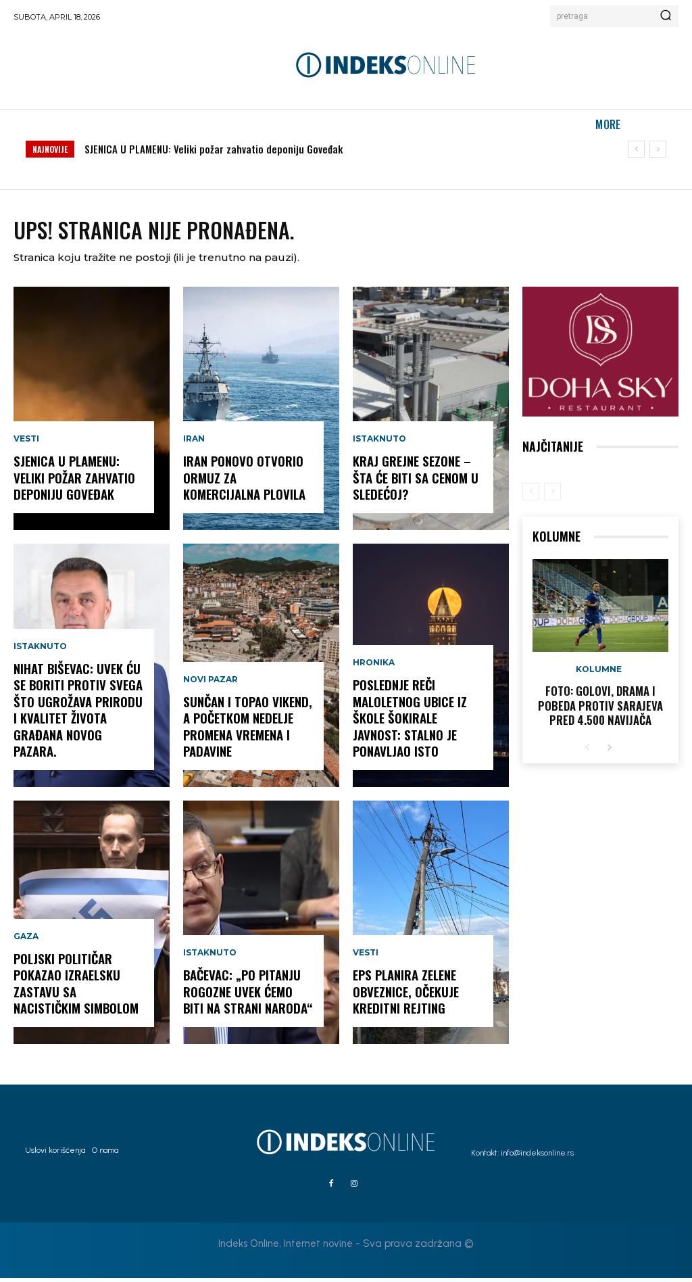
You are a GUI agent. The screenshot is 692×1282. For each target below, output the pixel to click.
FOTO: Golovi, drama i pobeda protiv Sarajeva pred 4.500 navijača (601, 708)
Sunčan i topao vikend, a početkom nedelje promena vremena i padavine (246, 731)
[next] (657, 149)
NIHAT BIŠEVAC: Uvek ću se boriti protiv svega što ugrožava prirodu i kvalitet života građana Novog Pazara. (77, 715)
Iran (194, 445)
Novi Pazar (210, 686)
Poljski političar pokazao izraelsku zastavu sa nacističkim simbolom (78, 988)
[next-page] (609, 750)
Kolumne (599, 673)
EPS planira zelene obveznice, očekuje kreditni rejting (405, 996)
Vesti (26, 445)
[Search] (665, 16)
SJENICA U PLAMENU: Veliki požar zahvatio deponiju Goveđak (213, 148)
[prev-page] (530, 495)
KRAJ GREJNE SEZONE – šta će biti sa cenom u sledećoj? (414, 482)
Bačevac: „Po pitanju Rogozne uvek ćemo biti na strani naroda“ (246, 996)
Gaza (26, 943)
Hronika (374, 670)
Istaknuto (40, 654)
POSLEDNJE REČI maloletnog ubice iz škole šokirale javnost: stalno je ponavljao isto (409, 723)
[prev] (636, 149)
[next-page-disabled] (552, 495)
